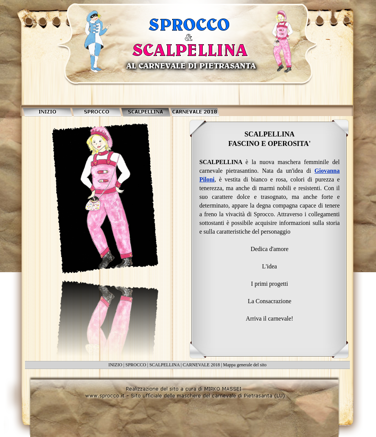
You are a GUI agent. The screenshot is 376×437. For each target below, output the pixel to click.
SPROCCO (136, 364)
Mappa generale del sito (245, 364)
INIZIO (115, 364)
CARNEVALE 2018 (201, 364)
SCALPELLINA (164, 364)
